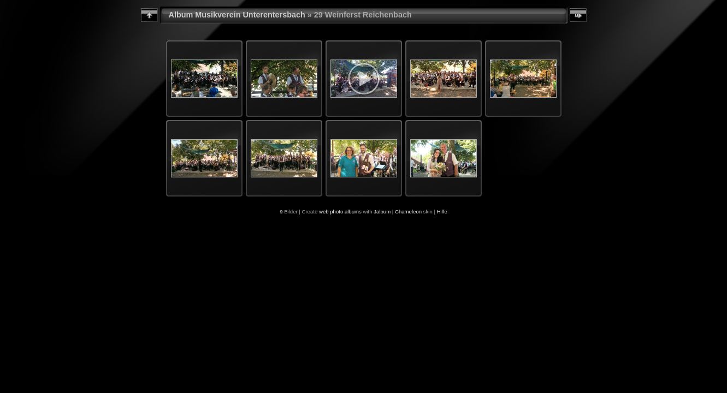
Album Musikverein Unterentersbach (237, 14)
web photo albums (340, 212)
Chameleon (408, 212)
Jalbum (382, 212)
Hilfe (442, 212)
